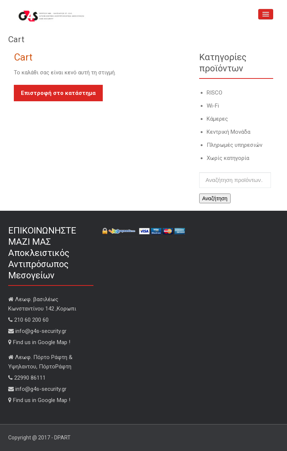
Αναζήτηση (215, 198)
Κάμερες (217, 118)
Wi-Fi (213, 105)
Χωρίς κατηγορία (228, 158)
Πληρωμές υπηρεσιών (234, 145)
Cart (23, 57)
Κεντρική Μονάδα (228, 132)
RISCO (214, 92)
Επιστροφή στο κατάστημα (58, 93)
